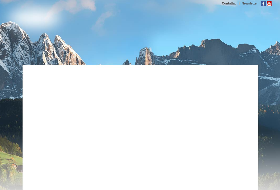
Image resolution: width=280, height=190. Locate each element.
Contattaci (229, 3)
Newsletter (250, 3)
